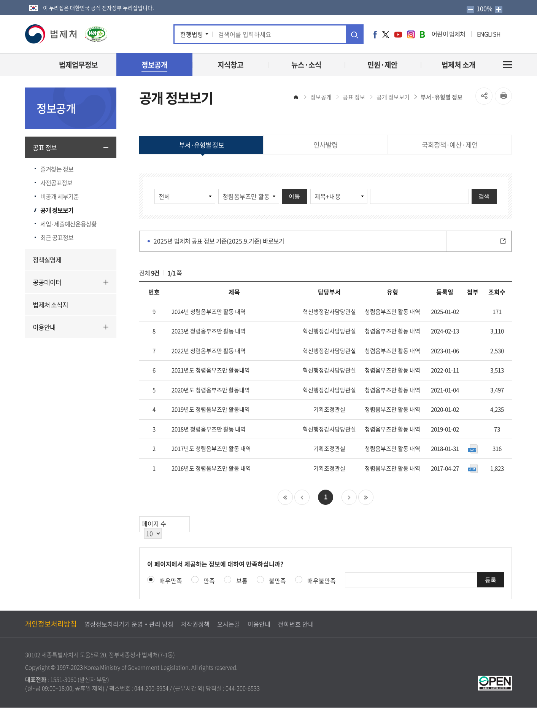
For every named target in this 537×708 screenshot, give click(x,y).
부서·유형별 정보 (441, 97)
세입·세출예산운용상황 (68, 223)
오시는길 (228, 624)
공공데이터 (47, 282)
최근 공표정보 (56, 237)
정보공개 (321, 97)
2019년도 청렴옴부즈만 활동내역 (211, 410)
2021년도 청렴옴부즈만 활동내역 (211, 370)
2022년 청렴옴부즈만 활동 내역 (209, 351)
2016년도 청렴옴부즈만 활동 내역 (211, 468)
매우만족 (170, 580)
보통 (242, 580)
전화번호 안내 (296, 624)
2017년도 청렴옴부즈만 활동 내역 (211, 449)
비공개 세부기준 (59, 196)
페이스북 (375, 34)
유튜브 (398, 34)
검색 (484, 196)
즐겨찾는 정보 (56, 168)
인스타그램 (411, 34)
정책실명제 (47, 259)
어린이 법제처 (448, 33)
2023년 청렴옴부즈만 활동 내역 (209, 331)
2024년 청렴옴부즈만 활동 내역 (209, 311)
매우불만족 (321, 580)
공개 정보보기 (56, 210)
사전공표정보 (56, 182)
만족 (209, 580)
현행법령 (191, 34)
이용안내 (44, 327)
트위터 (385, 34)
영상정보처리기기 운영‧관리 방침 (128, 624)
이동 (294, 196)
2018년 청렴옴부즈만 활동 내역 (209, 429)
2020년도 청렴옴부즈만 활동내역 (211, 390)
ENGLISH (488, 33)
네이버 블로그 (422, 34)
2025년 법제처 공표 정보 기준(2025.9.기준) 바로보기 (332, 241)
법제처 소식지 (50, 304)
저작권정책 (195, 624)
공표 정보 (45, 147)
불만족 (277, 580)
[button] (51, 34)
